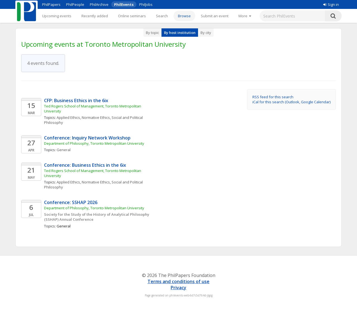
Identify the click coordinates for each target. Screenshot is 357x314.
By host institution (180, 32)
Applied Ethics (68, 117)
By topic (152, 32)
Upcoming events (56, 15)
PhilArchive (99, 4)
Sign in (331, 4)
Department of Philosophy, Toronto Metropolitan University (94, 143)
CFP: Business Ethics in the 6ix (76, 100)
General (64, 149)
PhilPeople (75, 4)
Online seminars (132, 15)
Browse (184, 15)
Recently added (94, 15)
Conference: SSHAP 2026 (70, 202)
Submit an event (214, 15)
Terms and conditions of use (178, 281)
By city (206, 32)
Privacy (178, 287)
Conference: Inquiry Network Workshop (88, 138)
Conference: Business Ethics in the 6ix (85, 165)
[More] (244, 16)
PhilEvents (124, 4)
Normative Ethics (96, 117)
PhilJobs (146, 4)
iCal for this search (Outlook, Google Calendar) (291, 101)
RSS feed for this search (272, 96)
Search (162, 15)
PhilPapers (51, 4)
